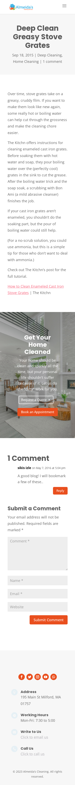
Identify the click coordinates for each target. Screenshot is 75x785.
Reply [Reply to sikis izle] (60, 491)
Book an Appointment (37, 412)
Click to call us (33, 753)
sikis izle (24, 468)
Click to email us (34, 737)
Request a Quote (34, 400)
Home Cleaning (26, 61)
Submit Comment (49, 619)
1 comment (52, 61)
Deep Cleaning (49, 55)
